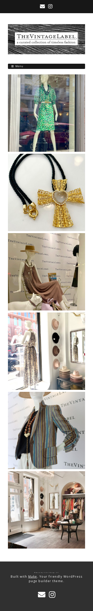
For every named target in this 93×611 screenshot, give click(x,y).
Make (32, 576)
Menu (19, 66)
